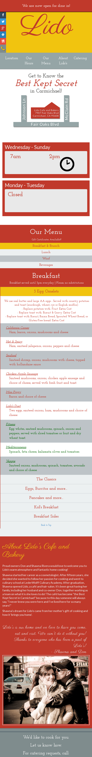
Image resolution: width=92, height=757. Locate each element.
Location (11, 58)
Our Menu (45, 60)
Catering (80, 58)
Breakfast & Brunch (46, 246)
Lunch (46, 252)
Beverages (46, 265)
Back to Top (46, 525)
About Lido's (63, 60)
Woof (46, 258)
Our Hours (29, 60)
